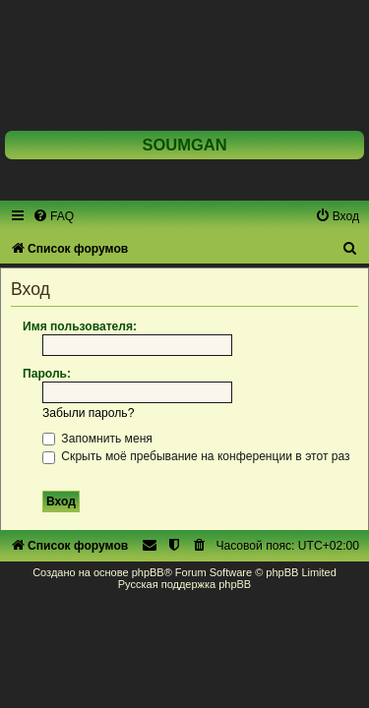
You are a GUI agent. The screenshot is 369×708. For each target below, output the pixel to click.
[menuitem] (53, 216)
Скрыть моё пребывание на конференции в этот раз (196, 456)
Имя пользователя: (80, 326)
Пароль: (47, 374)
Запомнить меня (97, 438)
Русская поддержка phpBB (184, 584)
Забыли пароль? (88, 413)
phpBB (148, 572)
